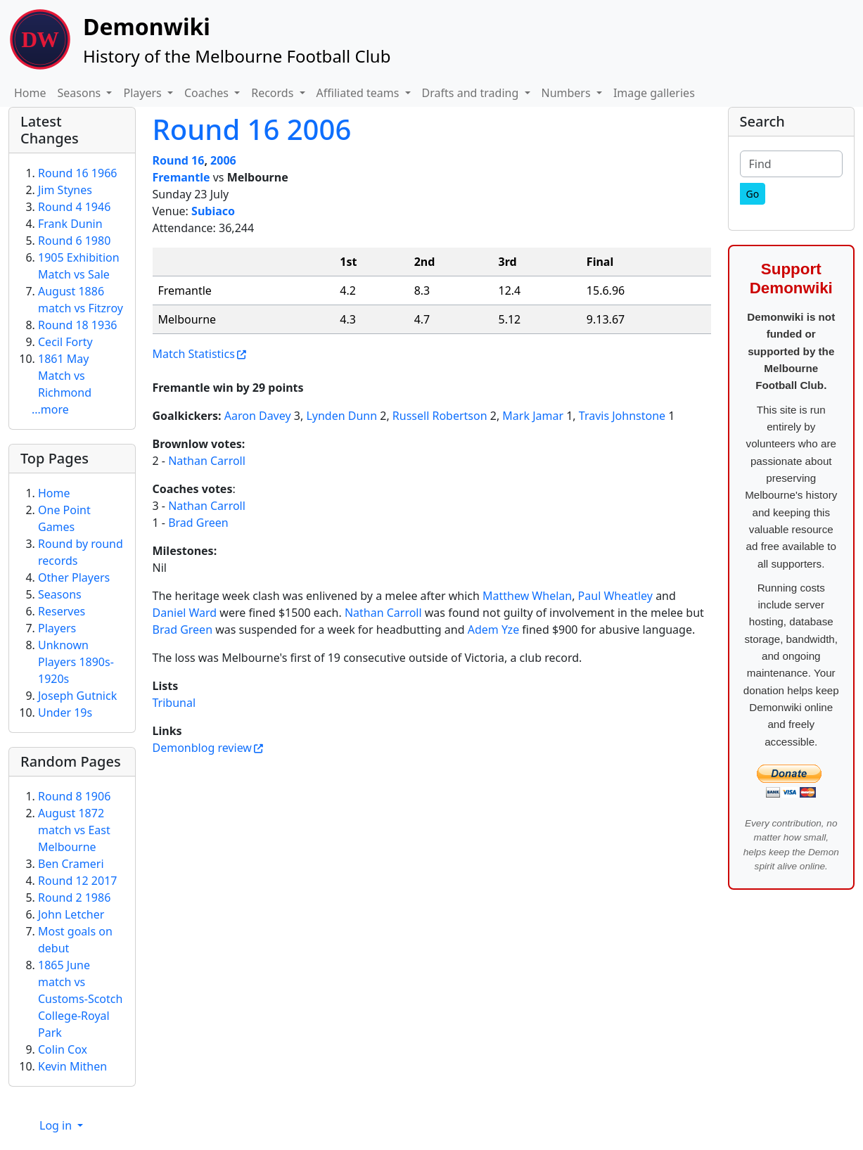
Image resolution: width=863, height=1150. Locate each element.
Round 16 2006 (252, 129)
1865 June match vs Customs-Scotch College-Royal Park (80, 998)
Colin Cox (62, 1049)
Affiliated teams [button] (359, 93)
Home (30, 93)
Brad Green (198, 522)
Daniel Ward (185, 612)
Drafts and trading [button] (472, 93)
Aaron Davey (257, 415)
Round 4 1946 (74, 207)
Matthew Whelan (527, 595)
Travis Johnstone (622, 415)
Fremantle (181, 177)
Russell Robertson (439, 415)
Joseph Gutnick (77, 695)
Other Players (74, 577)
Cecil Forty (65, 342)
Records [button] (273, 93)
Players (57, 628)
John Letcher (71, 914)
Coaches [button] (207, 93)
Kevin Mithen (72, 1066)
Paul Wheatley (615, 595)
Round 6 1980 (74, 240)
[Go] (753, 194)
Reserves (61, 611)
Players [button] (143, 93)
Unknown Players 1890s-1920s (76, 661)
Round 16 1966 (77, 173)
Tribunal (174, 702)
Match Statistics (194, 354)
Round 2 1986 (74, 897)
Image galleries (654, 93)
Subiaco (213, 211)
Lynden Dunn (341, 415)
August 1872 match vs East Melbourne (74, 830)
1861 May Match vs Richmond (64, 375)
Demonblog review (202, 747)
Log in (57, 1125)
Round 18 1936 (77, 325)
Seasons (60, 594)
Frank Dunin (70, 223)
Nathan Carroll (206, 460)
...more (50, 409)
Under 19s (65, 712)
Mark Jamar (532, 415)
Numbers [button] (568, 93)
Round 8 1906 (74, 796)
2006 (223, 160)
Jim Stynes (65, 190)
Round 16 (179, 160)
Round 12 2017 (77, 880)
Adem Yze (494, 629)
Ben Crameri (71, 863)
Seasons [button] (81, 93)
